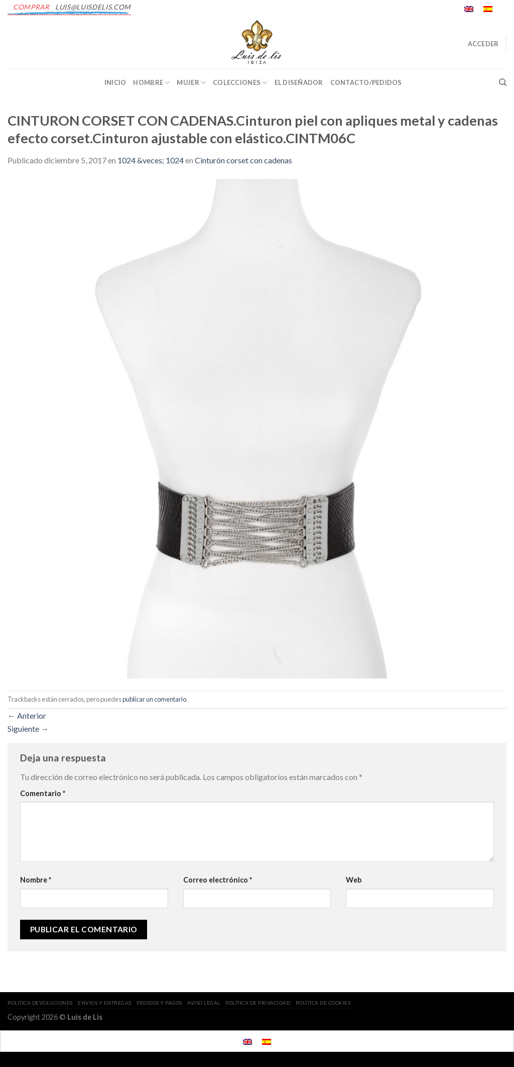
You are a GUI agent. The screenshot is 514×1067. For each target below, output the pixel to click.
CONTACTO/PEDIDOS (366, 82)
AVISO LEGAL (203, 1003)
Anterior (27, 715)
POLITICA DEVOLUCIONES (40, 1003)
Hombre (151, 82)
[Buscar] (502, 82)
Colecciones (240, 82)
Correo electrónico (217, 880)
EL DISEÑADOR (299, 82)
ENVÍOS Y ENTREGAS (105, 1003)
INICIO (115, 82)
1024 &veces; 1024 (150, 160)
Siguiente (28, 728)
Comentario (42, 793)
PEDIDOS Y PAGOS (159, 1003)
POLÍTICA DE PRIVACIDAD (257, 1003)
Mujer (191, 82)
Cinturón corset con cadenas (243, 160)
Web (353, 880)
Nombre (35, 880)
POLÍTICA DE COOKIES (323, 1003)
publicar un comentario (154, 699)
